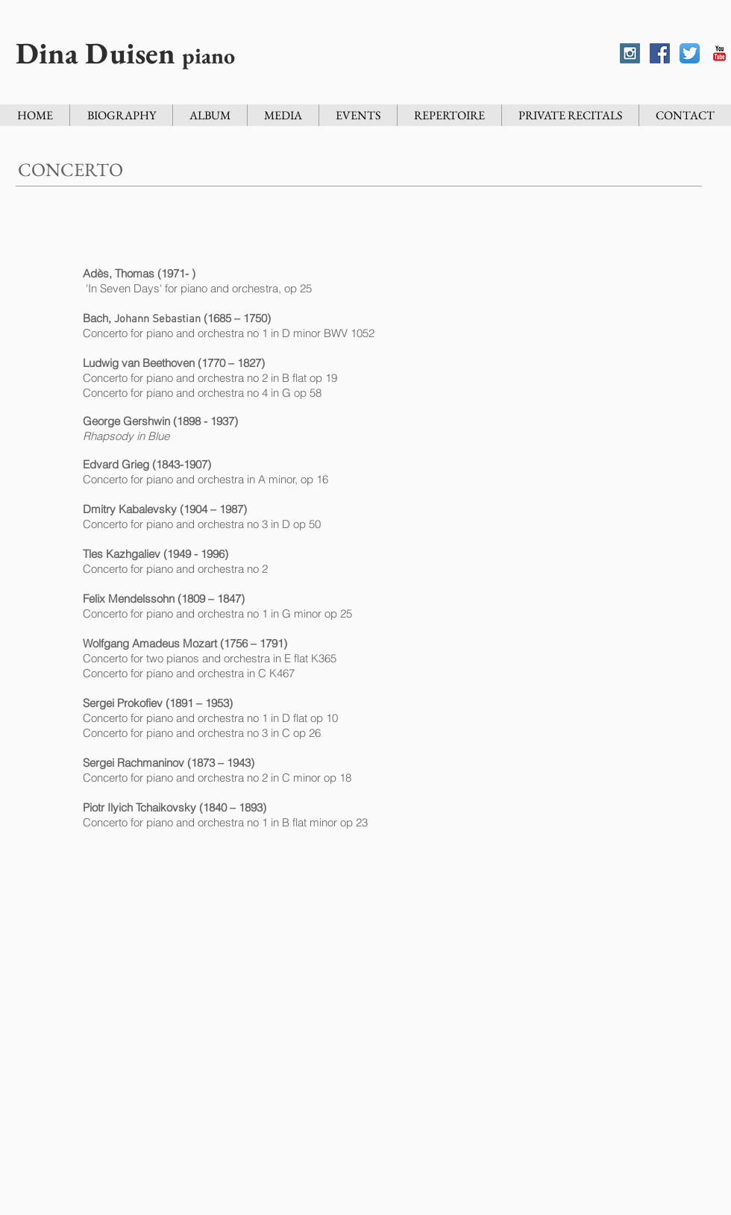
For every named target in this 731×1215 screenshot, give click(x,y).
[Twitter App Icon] (690, 53)
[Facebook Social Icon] (660, 53)
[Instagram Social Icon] (630, 53)
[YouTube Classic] (719, 53)
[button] (358, 115)
